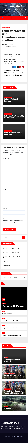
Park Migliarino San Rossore (11, 252)
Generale (5, 357)
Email (5, 199)
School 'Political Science (11, 100)
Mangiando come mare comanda (12, 328)
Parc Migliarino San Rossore (11, 248)
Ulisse (4, 303)
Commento (6, 158)
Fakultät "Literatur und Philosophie (18, 73)
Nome (5, 189)
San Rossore (6, 265)
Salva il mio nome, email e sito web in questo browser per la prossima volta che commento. (13, 223)
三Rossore (6, 261)
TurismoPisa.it (14, 6)
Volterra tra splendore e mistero (11, 335)
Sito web (5, 208)
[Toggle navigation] (14, 17)
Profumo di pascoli (13, 306)
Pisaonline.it (20, 436)
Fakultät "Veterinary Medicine (7, 73)
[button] (25, 17)
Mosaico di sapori (7, 313)
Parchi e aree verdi (7, 389)
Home (24, 441)
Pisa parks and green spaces (9, 373)
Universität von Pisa (6, 27)
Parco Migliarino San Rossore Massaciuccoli (13, 392)
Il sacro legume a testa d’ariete (11, 321)
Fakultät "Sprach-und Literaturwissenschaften (14, 35)
